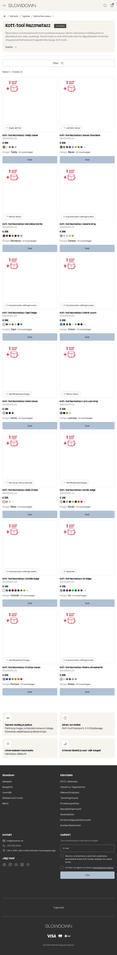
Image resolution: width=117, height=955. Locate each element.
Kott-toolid (14, 16)
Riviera (71, 684)
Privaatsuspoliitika (69, 803)
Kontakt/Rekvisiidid (70, 825)
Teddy (14, 152)
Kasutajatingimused (70, 808)
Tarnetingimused (69, 797)
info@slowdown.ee (14, 840)
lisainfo (9, 47)
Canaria (72, 240)
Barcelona (16, 240)
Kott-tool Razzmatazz (42, 16)
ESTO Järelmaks (69, 781)
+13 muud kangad (25, 152)
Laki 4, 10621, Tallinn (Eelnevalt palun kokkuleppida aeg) (30, 850)
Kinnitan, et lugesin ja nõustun (86, 867)
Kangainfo (7, 787)
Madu (13, 506)
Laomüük (7, 792)
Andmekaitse (67, 814)
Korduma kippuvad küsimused (75, 819)
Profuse (15, 684)
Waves (71, 152)
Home (14, 418)
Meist (5, 803)
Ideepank (7, 781)
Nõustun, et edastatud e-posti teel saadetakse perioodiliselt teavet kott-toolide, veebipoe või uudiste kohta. (86, 858)
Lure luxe (72, 418)
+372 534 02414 (13, 845)
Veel (30, 159)
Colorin (71, 329)
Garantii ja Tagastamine (72, 787)
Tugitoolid (26, 16)
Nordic (71, 506)
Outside (15, 595)
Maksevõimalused (69, 792)
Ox (69, 595)
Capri (13, 329)
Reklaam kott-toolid (12, 797)
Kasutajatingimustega (103, 867)
